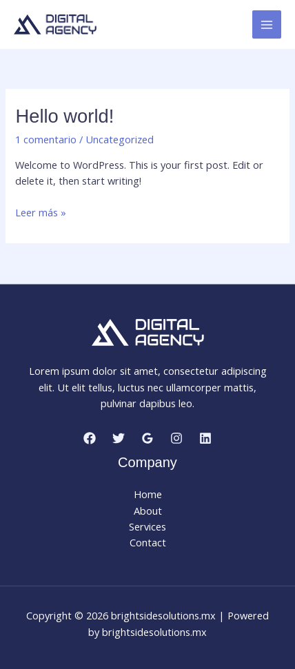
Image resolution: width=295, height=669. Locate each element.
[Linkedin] (205, 438)
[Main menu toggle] (266, 24)
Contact (148, 542)
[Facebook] (89, 438)
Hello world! (64, 116)
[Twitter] (118, 438)
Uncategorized (119, 139)
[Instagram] (176, 438)
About (148, 510)
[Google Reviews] (147, 438)
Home (148, 494)
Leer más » (40, 212)
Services (147, 526)
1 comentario (46, 139)
